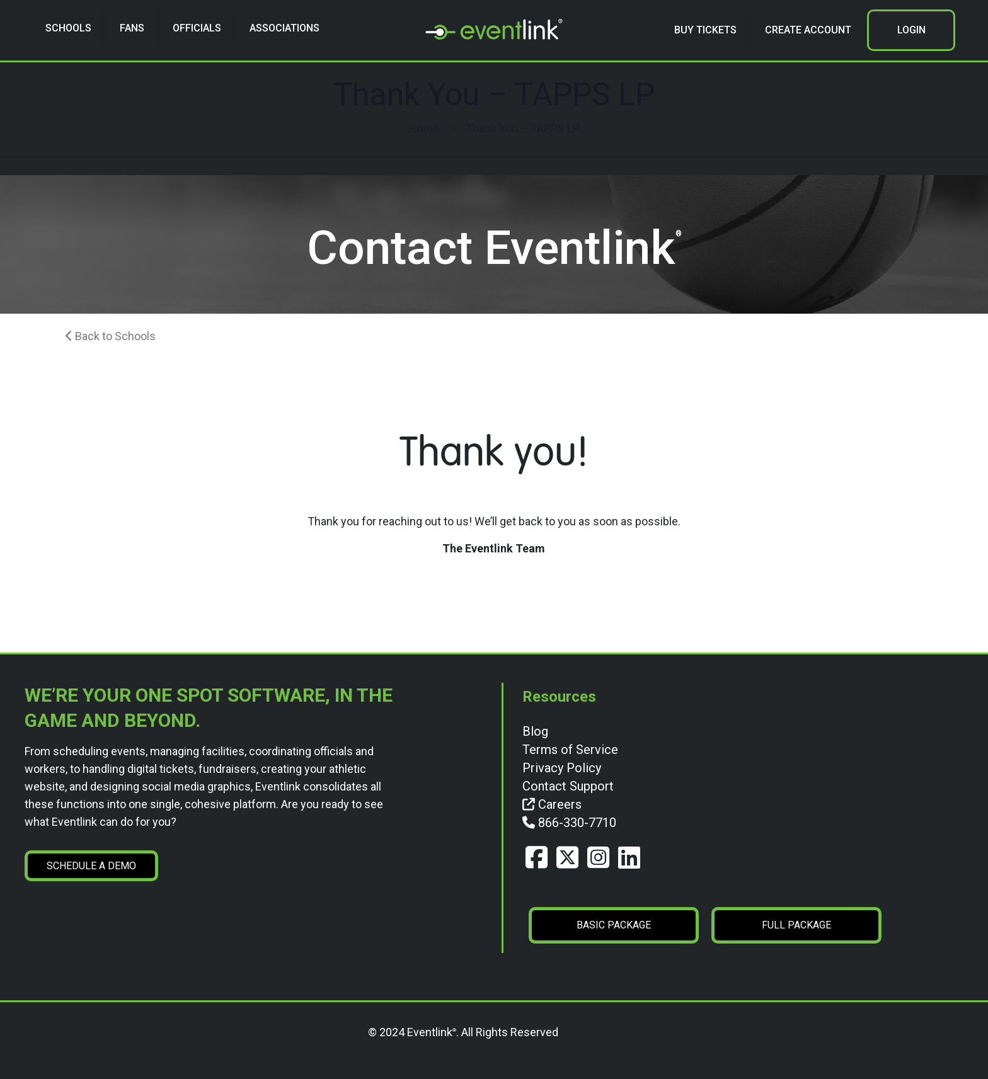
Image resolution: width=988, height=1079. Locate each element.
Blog (535, 731)
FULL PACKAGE (796, 925)
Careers (552, 804)
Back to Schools (111, 336)
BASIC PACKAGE (614, 925)
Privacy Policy (561, 767)
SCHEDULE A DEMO (91, 866)
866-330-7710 (569, 822)
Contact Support (568, 786)
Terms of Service (570, 749)
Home (423, 128)
